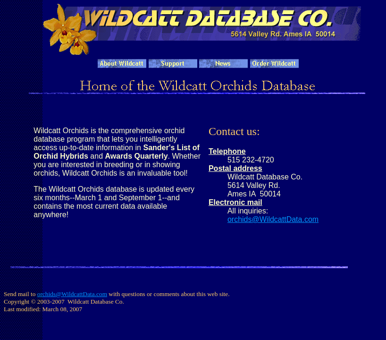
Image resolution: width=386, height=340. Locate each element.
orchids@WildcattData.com (273, 219)
